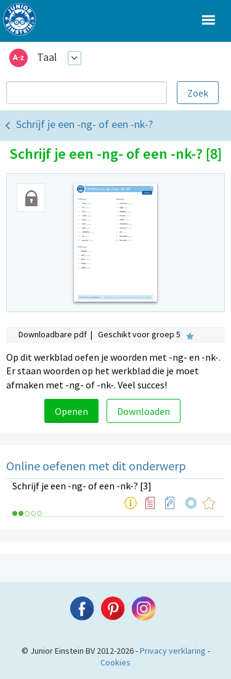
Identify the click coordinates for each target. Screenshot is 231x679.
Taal (47, 57)
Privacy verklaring (173, 650)
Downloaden (143, 411)
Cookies (115, 662)
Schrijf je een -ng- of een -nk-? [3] (82, 486)
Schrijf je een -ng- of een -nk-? (84, 124)
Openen (71, 411)
